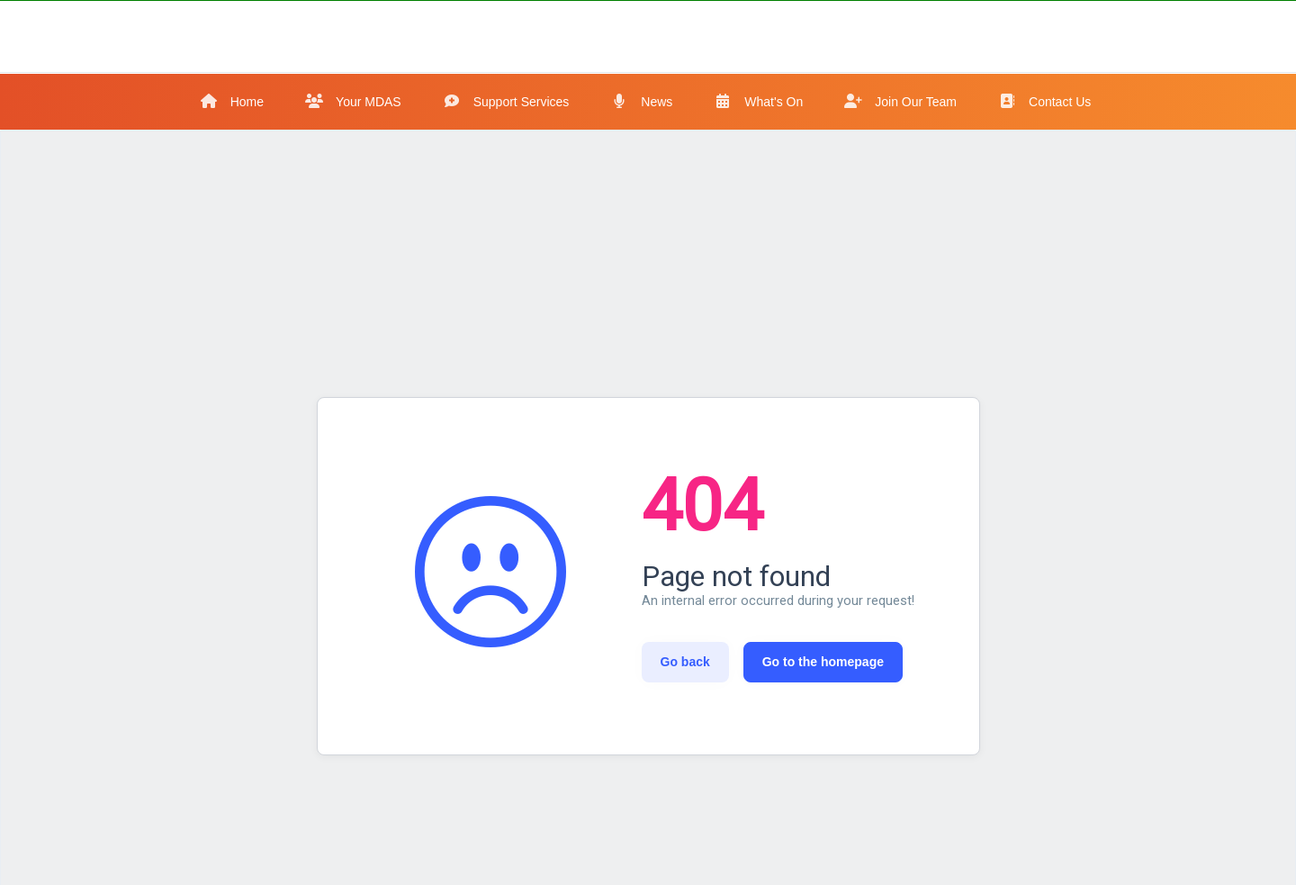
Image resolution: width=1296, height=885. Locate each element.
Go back (685, 662)
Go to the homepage (823, 662)
